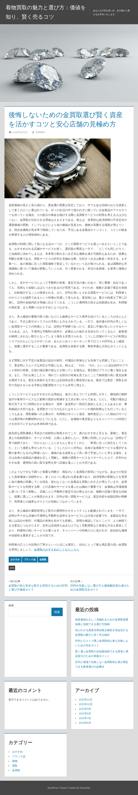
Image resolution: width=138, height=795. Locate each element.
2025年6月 (85, 722)
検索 (11, 605)
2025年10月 (86, 704)
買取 (14, 765)
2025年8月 (85, 713)
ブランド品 (29, 559)
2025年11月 (85, 699)
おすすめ (15, 559)
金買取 (42, 559)
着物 (14, 761)
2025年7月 (85, 718)
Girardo (40, 132)
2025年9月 (85, 708)
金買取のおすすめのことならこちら (56, 549)
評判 (12, 568)
